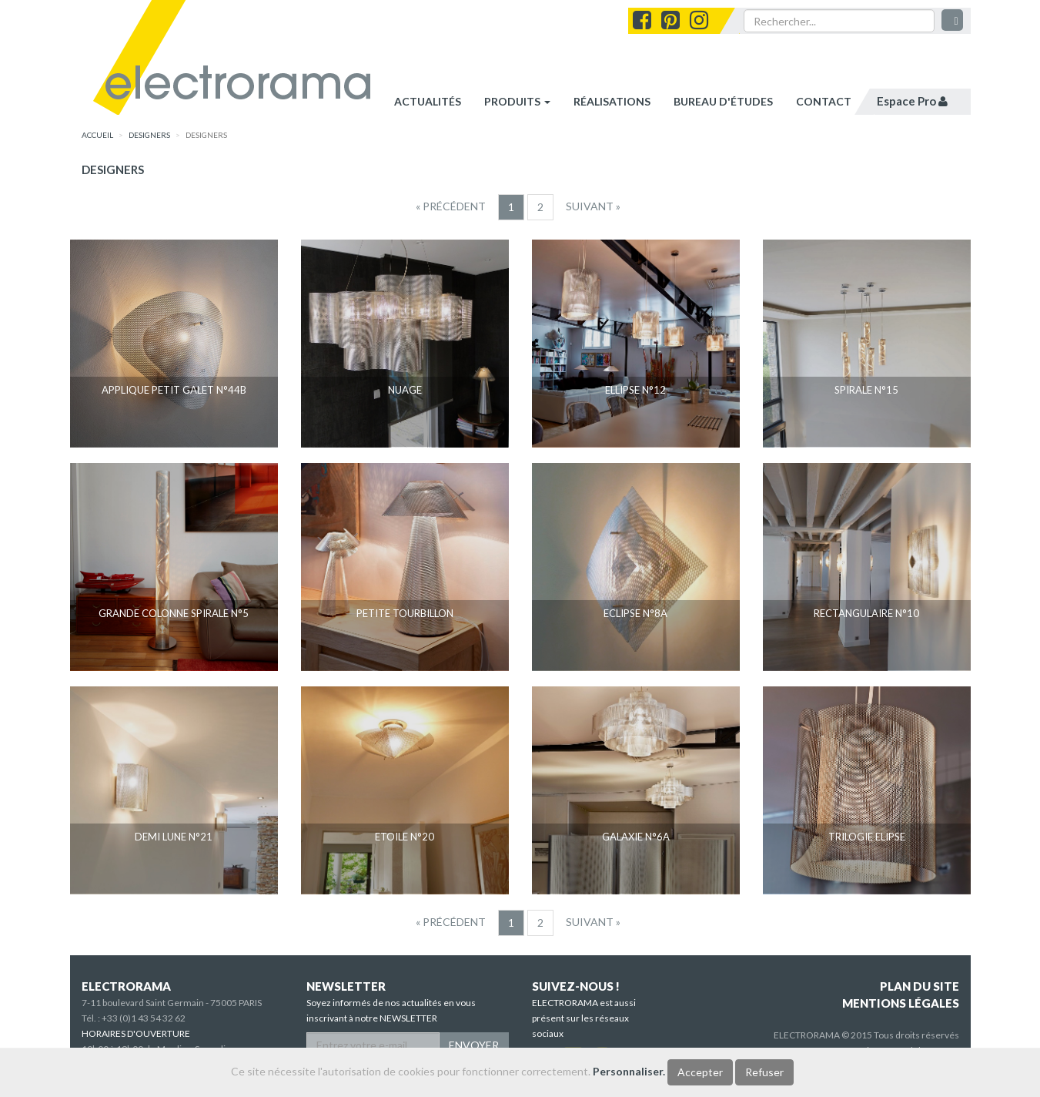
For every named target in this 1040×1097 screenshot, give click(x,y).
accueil (97, 134)
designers (149, 134)
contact (823, 101)
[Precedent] (450, 206)
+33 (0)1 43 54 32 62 (144, 1018)
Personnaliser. (629, 1071)
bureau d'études (723, 101)
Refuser (764, 1072)
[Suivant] (593, 206)
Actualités (427, 101)
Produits (517, 101)
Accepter (700, 1072)
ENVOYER (474, 1045)
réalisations (612, 101)
